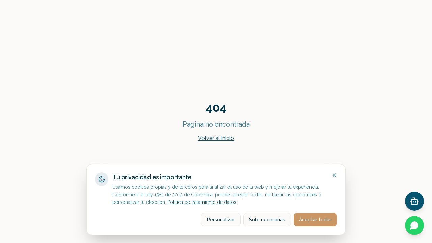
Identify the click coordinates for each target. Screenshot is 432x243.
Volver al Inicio (216, 138)
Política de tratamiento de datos (201, 202)
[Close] (334, 175)
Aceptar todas (315, 219)
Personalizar (221, 219)
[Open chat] (414, 201)
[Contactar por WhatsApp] (414, 225)
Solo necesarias (267, 219)
